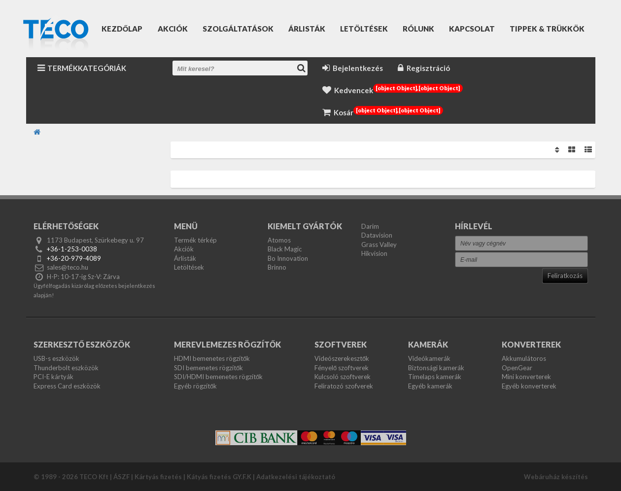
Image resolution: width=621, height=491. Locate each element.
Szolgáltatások (238, 28)
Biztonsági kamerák (436, 368)
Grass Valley (379, 244)
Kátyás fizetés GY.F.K (219, 477)
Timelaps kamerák (434, 377)
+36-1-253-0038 (72, 249)
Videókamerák (429, 358)
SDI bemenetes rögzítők (208, 368)
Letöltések (364, 28)
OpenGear (517, 368)
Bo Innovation (288, 258)
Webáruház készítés (556, 477)
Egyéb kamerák (430, 386)
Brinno (277, 267)
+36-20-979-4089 (74, 258)
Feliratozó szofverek (343, 386)
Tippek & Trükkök (547, 28)
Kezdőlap (122, 28)
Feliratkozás (565, 276)
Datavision (376, 235)
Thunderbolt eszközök (66, 368)
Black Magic (285, 249)
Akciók (173, 28)
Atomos (279, 240)
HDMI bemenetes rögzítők (212, 358)
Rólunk (418, 28)
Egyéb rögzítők (195, 386)
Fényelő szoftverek (341, 368)
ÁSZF (121, 477)
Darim (370, 226)
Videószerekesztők (341, 358)
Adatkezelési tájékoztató (295, 477)
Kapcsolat (472, 28)
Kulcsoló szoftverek (342, 377)
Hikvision (374, 253)
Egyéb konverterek (529, 386)
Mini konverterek (526, 377)
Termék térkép (195, 240)
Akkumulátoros (524, 358)
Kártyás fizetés (158, 477)
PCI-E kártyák (53, 377)
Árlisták (306, 28)
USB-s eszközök (56, 358)
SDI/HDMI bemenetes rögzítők (218, 377)
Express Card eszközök (67, 386)
